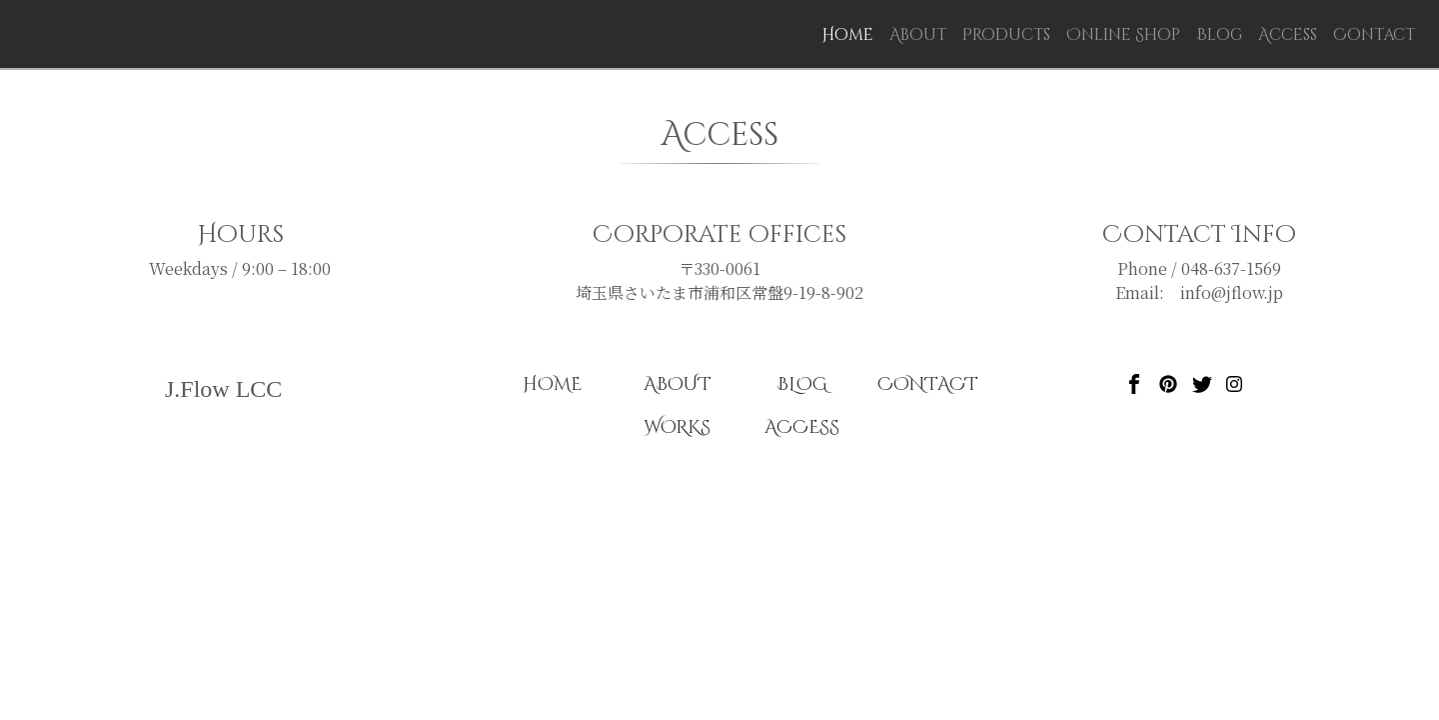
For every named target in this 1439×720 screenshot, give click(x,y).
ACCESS (801, 427)
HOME (552, 384)
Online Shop (1123, 35)
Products (1006, 35)
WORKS (677, 427)
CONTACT (927, 384)
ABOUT (678, 384)
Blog (1219, 35)
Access (1287, 35)
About (917, 35)
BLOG (802, 384)
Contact (1374, 35)
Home (851, 34)
